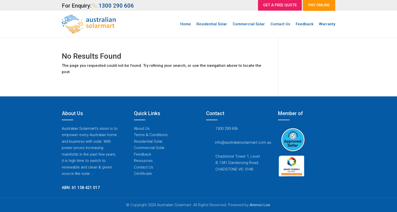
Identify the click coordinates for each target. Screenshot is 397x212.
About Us (142, 128)
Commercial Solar (249, 24)
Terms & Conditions (151, 135)
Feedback (304, 24)
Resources (143, 160)
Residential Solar (211, 24)
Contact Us (280, 24)
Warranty (327, 24)
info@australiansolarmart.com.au (243, 142)
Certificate (143, 173)
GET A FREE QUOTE (280, 5)
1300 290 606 (226, 128)
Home (185, 24)
